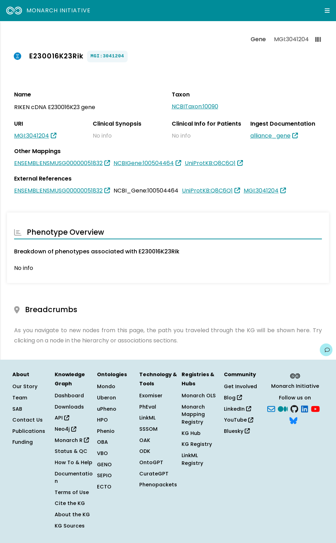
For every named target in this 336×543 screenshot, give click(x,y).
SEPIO (104, 475)
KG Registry (197, 444)
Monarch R (72, 440)
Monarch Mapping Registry (193, 414)
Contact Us (27, 419)
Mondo (106, 386)
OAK (144, 440)
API (62, 417)
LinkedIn (237, 408)
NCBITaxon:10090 (195, 106)
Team (19, 397)
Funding (22, 442)
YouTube (238, 419)
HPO (102, 419)
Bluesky (237, 431)
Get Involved (240, 386)
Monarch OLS (199, 395)
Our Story (24, 386)
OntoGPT (151, 462)
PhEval (147, 406)
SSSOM (148, 428)
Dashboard (69, 395)
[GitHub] (294, 408)
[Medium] (283, 408)
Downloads (69, 406)
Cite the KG (70, 503)
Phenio (106, 431)
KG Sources (70, 525)
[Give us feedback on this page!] (326, 349)
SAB (17, 408)
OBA (102, 442)
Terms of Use (72, 492)
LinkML (147, 417)
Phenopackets (158, 484)
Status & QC (71, 451)
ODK (144, 451)
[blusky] (293, 420)
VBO (102, 453)
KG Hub (191, 433)
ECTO (104, 486)
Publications (28, 431)
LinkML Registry (192, 459)
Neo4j (65, 428)
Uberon (106, 397)
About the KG (72, 514)
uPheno (106, 408)
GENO (104, 464)
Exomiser (151, 395)
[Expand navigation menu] (327, 10)
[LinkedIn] (304, 408)
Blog (233, 397)
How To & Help (73, 462)
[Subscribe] (271, 408)
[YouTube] (315, 408)
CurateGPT (154, 473)
